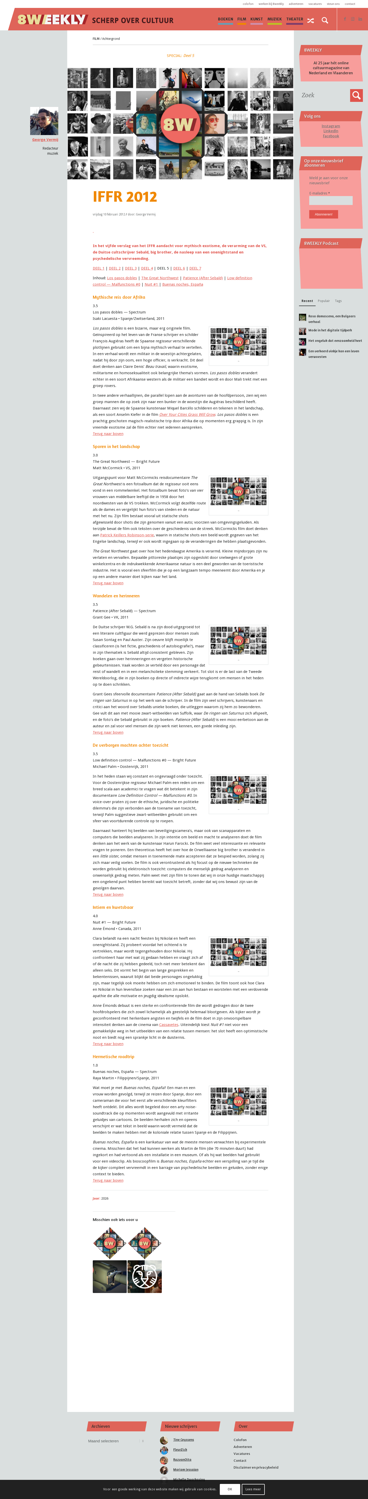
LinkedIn (331, 131)
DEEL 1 (99, 268)
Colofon (248, 4)
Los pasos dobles (122, 278)
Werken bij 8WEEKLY (271, 4)
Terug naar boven (108, 433)
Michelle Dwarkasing (189, 1479)
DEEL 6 (179, 268)
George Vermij (45, 140)
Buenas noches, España (182, 284)
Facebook (331, 136)
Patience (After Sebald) (203, 278)
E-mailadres (319, 193)
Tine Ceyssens (183, 1439)
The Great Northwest (160, 278)
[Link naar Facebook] (345, 19)
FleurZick (180, 1449)
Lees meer (253, 1489)
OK (230, 1489)
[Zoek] (325, 20)
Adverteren (296, 4)
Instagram (331, 126)
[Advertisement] (181, 1345)
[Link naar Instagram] (352, 19)
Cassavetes (168, 1024)
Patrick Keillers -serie (127, 535)
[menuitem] (225, 19)
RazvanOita (182, 1459)
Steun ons (333, 4)
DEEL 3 (131, 268)
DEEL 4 (147, 268)
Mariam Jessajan (185, 1469)
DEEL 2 (115, 268)
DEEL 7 (195, 268)
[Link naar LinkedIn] (360, 19)
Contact (350, 4)
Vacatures (315, 4)
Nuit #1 (152, 284)
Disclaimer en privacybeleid (256, 1467)
